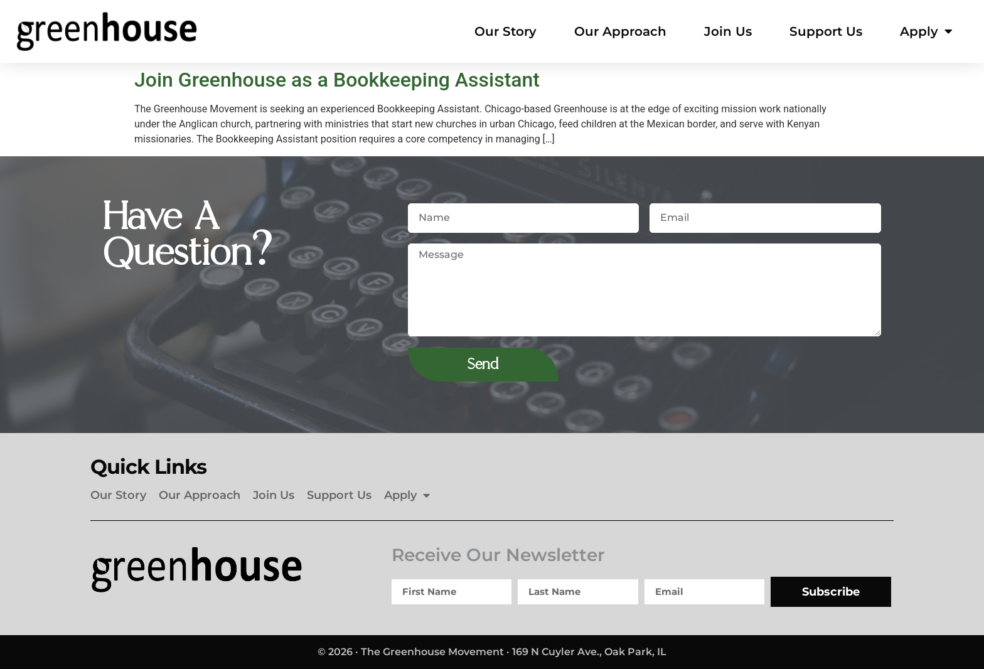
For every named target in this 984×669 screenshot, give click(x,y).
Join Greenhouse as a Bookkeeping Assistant (337, 80)
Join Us (728, 31)
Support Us (825, 31)
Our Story (505, 31)
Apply (926, 31)
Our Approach (620, 31)
